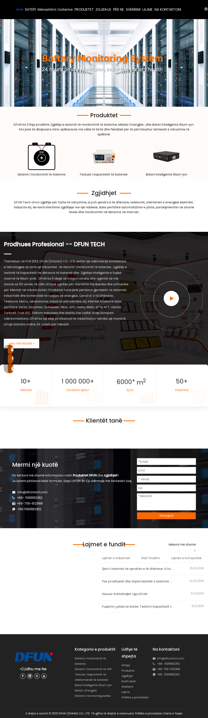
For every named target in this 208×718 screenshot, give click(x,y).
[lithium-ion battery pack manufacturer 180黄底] (166, 156)
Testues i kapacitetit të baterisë (104, 174)
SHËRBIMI (133, 9)
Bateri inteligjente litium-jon (173, 124)
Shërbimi (127, 687)
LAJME (147, 9)
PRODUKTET (84, 9)
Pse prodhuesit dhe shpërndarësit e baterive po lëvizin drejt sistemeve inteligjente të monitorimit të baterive (137, 581)
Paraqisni (166, 515)
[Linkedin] (29, 676)
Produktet (104, 115)
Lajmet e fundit (104, 544)
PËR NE (118, 9)
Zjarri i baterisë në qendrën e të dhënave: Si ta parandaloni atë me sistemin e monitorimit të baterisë (137, 569)
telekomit (137, 202)
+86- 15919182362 (168, 674)
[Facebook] (22, 676)
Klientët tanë (104, 421)
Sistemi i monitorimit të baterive (42, 174)
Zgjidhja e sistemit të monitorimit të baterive (83, 124)
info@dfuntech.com (32, 492)
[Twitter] (37, 676)
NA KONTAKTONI (167, 9)
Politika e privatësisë (135, 697)
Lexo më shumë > (21, 343)
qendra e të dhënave (113, 202)
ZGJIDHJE (103, 9)
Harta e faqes (173, 713)
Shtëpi (126, 665)
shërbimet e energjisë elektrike (170, 202)
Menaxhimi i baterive (55, 9)
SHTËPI (30, 9)
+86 (21, 509)
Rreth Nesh (129, 681)
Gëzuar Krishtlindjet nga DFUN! (125, 594)
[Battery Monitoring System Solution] (41, 156)
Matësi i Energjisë (131, 124)
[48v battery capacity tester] (104, 156)
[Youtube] (44, 676)
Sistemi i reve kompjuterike (93, 696)
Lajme (126, 692)
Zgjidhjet (104, 193)
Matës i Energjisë (86, 690)
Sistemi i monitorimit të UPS (93, 669)
